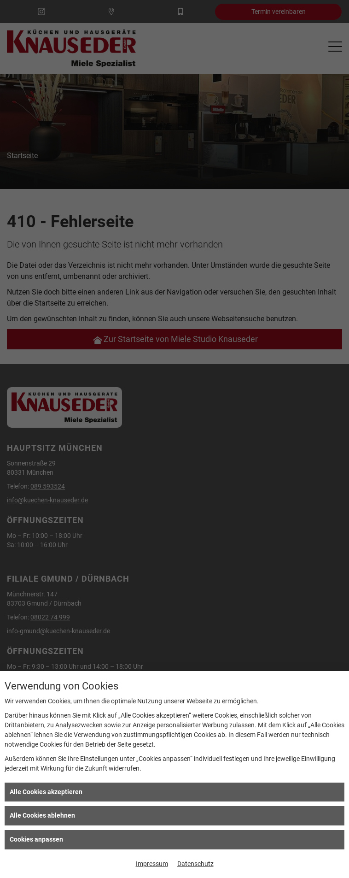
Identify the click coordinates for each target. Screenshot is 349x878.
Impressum (152, 863)
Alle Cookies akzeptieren (46, 792)
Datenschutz (195, 863)
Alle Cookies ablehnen (42, 815)
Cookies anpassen (36, 839)
